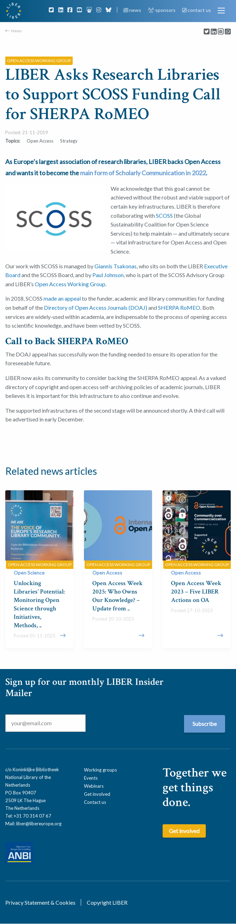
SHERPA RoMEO (179, 307)
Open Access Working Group (70, 284)
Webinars (94, 786)
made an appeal (62, 298)
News (16, 30)
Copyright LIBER (107, 902)
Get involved (97, 794)
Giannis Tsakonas (115, 266)
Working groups (100, 770)
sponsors (162, 10)
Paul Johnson (108, 274)
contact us (196, 10)
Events (91, 778)
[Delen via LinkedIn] (214, 31)
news (132, 10)
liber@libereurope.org (38, 823)
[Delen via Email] (221, 31)
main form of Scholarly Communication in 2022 (143, 173)
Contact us (95, 802)
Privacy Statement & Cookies (40, 902)
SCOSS (164, 215)
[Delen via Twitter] (207, 31)
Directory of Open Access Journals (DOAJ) (95, 307)
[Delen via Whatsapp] (228, 31)
